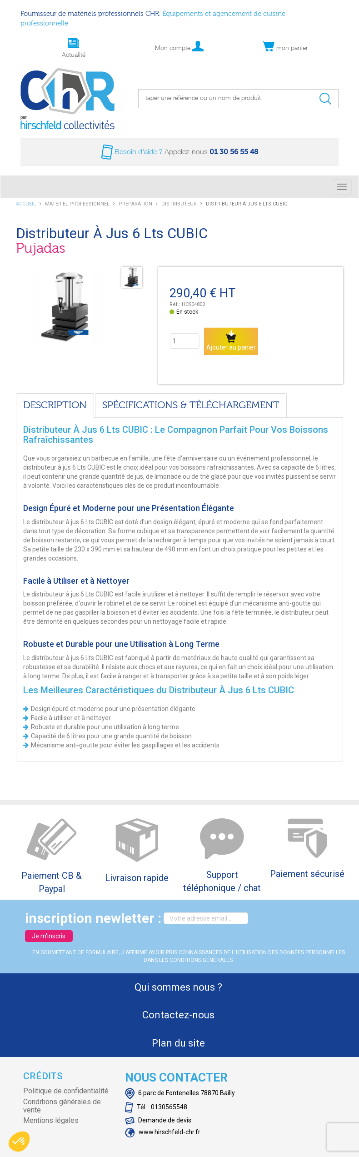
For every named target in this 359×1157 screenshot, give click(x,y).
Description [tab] (55, 405)
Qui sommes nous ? (178, 987)
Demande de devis (158, 1120)
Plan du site (178, 1043)
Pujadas (40, 248)
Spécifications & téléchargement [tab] (190, 405)
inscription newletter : (93, 918)
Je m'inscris (48, 936)
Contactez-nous (178, 1015)
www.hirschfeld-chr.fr (162, 1132)
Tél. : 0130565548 (156, 1107)
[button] (19, 1141)
